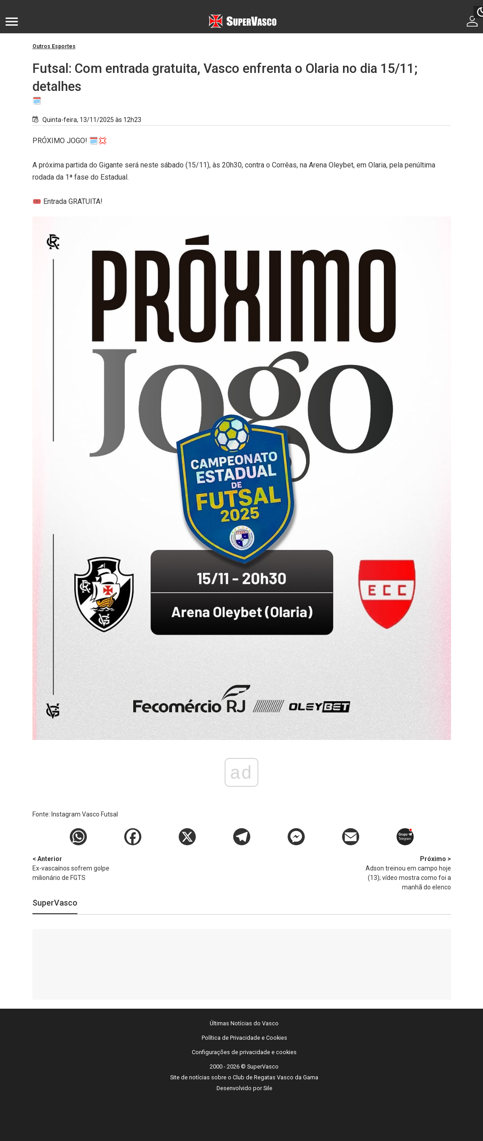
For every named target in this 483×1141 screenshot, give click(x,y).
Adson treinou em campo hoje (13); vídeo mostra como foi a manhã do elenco (404, 872)
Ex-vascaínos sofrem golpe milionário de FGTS (79, 867)
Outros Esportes (54, 46)
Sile (267, 1088)
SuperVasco (54, 902)
